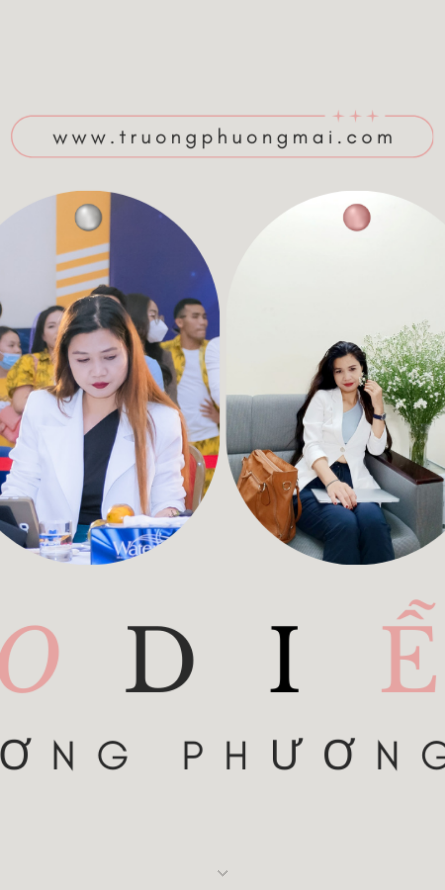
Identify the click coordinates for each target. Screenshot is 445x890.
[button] (223, 874)
